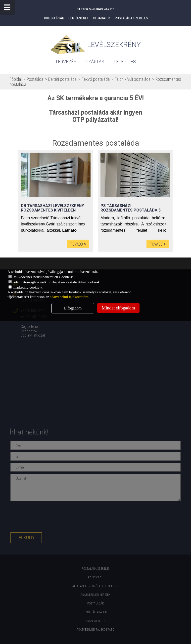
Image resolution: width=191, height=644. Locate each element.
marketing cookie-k (25, 287)
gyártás (95, 61)
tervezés (65, 61)
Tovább (76, 244)
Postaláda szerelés (131, 18)
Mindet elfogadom (118, 307)
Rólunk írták (54, 18)
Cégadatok (101, 18)
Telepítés (124, 61)
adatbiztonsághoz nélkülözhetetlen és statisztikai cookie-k (54, 282)
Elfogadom (73, 308)
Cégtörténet (78, 18)
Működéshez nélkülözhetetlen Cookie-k (40, 277)
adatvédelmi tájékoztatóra (69, 297)
